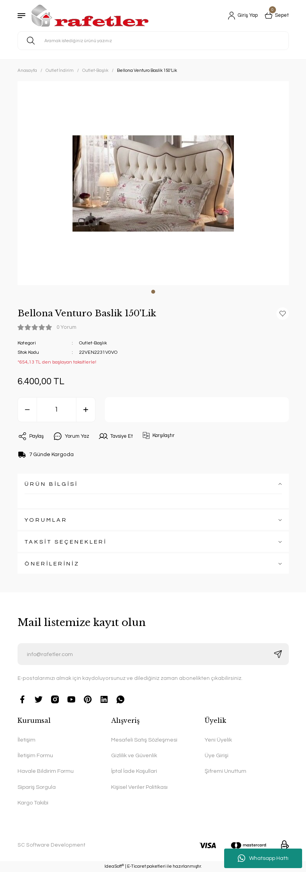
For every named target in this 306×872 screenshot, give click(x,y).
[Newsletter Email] (153, 654)
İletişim (26, 740)
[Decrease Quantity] (27, 410)
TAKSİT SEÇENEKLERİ (66, 542)
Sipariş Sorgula (37, 787)
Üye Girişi (216, 755)
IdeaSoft (114, 865)
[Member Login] (240, 15)
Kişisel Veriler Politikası (139, 787)
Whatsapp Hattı (263, 858)
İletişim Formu (35, 755)
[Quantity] (56, 410)
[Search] (153, 40)
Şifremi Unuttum (225, 771)
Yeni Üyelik (218, 740)
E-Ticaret (136, 866)
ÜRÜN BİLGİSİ (51, 484)
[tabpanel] (153, 183)
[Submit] (278, 654)
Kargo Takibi (33, 803)
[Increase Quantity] (85, 410)
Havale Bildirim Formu (46, 771)
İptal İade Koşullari (134, 771)
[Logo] (90, 16)
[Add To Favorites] (282, 313)
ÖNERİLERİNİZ (52, 564)
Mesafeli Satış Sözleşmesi (144, 740)
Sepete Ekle (197, 409)
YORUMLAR (46, 520)
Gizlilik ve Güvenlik (134, 755)
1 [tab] (153, 292)
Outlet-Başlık (93, 343)
